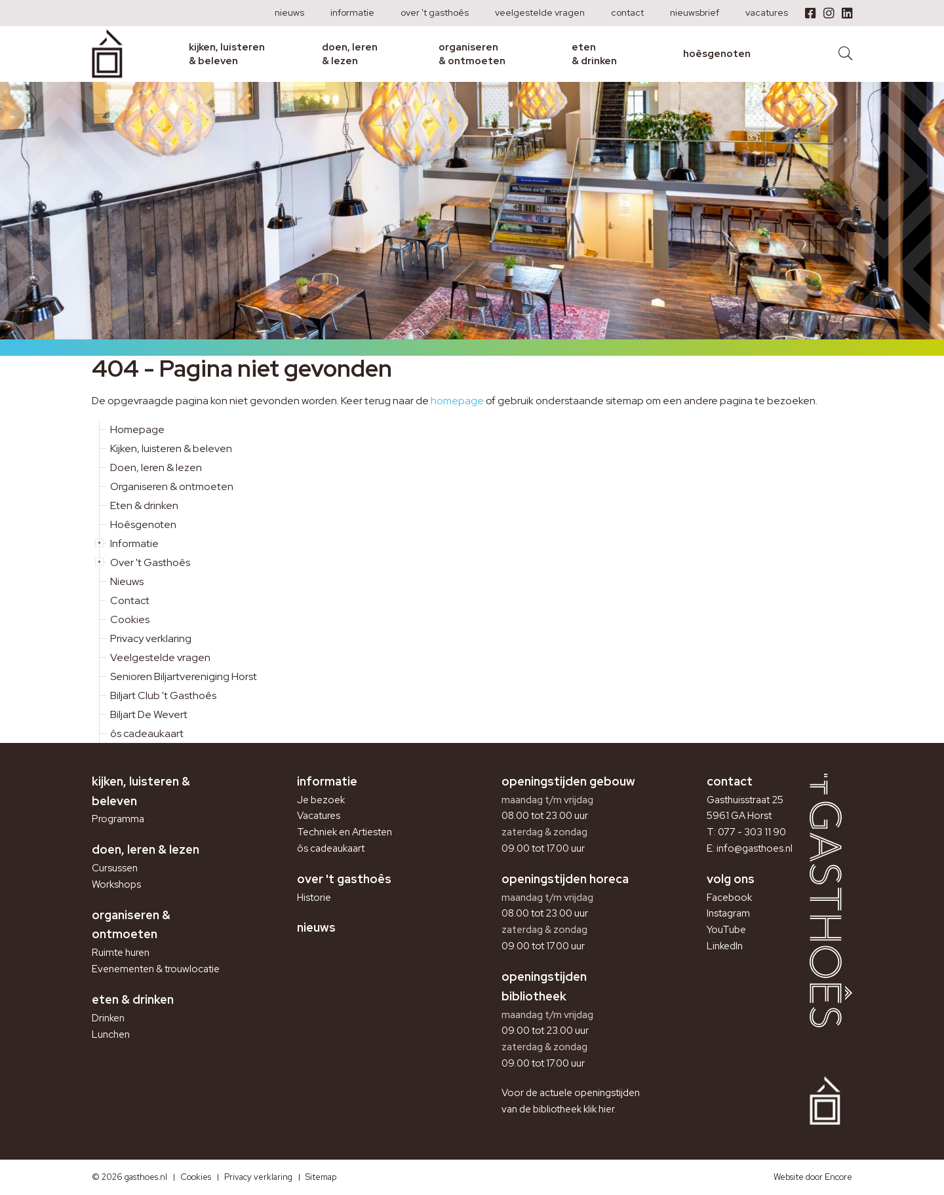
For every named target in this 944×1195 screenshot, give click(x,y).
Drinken (108, 1018)
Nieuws (289, 12)
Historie (314, 897)
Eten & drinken (594, 54)
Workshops (116, 884)
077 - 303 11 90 (752, 832)
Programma (118, 818)
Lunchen (111, 1034)
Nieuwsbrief (694, 12)
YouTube (726, 929)
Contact (627, 12)
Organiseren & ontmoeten (472, 54)
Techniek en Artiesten (344, 832)
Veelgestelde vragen (540, 12)
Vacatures (766, 12)
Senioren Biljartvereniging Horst (183, 676)
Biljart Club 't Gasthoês (163, 695)
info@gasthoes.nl (755, 848)
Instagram (728, 913)
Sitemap (320, 1177)
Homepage (137, 429)
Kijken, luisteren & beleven (227, 54)
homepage (457, 401)
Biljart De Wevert (148, 714)
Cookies (129, 619)
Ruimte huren (120, 952)
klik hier (599, 1109)
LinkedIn (725, 946)
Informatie (352, 12)
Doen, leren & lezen (350, 54)
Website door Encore (813, 1177)
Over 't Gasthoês (435, 12)
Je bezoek (321, 799)
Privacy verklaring (150, 638)
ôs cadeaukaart (147, 733)
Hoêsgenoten (717, 53)
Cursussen (115, 868)
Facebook (729, 897)
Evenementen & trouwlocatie (156, 969)
